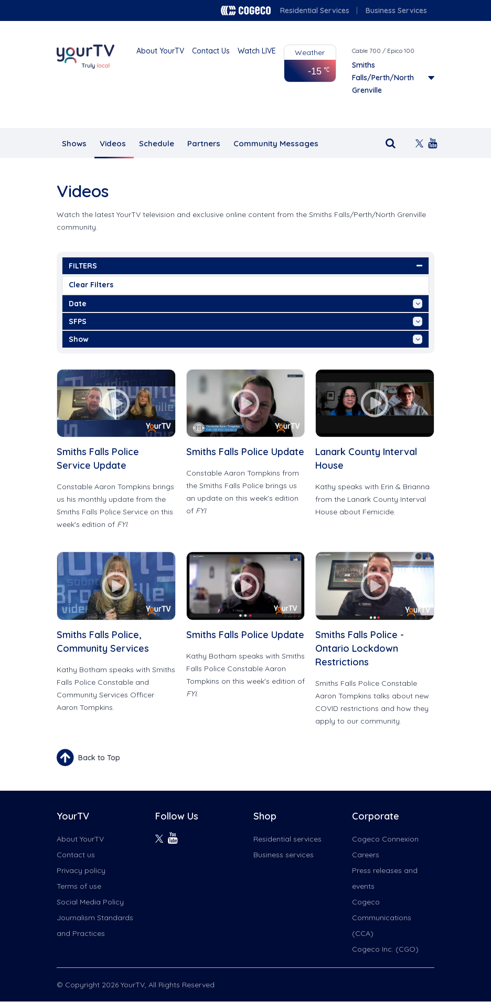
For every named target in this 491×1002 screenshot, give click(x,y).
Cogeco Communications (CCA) (381, 917)
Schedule (156, 143)
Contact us (76, 854)
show (245, 339)
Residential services (287, 839)
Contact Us (211, 51)
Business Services (396, 10)
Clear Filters (91, 284)
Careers (365, 854)
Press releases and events (385, 878)
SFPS (245, 321)
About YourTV (160, 51)
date (245, 303)
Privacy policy (81, 870)
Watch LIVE (257, 51)
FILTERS (245, 266)
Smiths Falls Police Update (245, 452)
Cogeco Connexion (385, 839)
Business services (283, 854)
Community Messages (275, 143)
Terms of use (79, 886)
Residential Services (314, 10)
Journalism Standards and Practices (95, 925)
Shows (74, 143)
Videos (113, 143)
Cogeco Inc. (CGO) (385, 949)
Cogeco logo (246, 10)
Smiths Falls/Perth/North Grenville (383, 77)
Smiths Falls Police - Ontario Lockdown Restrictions (359, 648)
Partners (203, 143)
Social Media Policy (90, 902)
